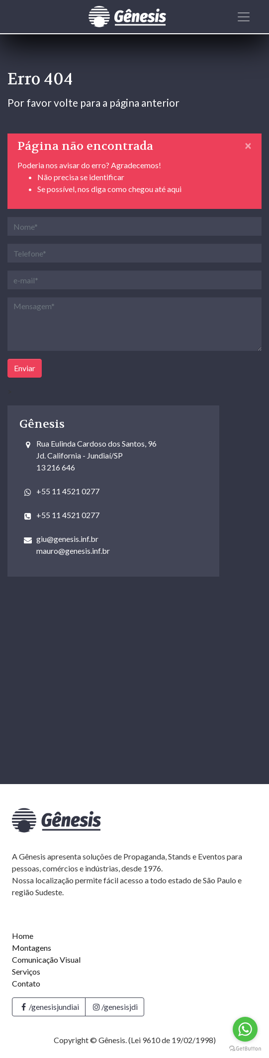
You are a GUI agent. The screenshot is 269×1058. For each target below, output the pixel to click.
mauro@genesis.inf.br (73, 550)
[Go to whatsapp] (245, 1029)
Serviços (26, 971)
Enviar (24, 368)
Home (22, 935)
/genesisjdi (114, 1006)
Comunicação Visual (46, 959)
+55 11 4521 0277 (67, 491)
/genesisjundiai (48, 1006)
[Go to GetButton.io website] (245, 1048)
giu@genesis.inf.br (67, 538)
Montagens (31, 947)
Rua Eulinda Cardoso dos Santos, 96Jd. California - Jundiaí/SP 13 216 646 (96, 455)
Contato (26, 983)
